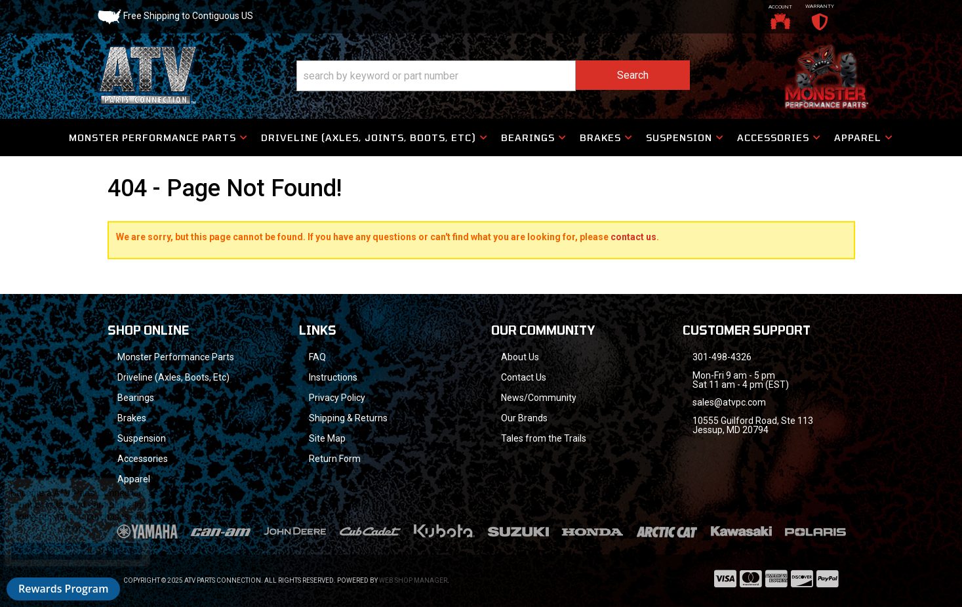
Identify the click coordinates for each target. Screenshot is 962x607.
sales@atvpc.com (729, 402)
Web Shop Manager (413, 580)
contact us (633, 237)
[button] (493, 75)
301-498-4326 (722, 357)
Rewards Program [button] (63, 588)
